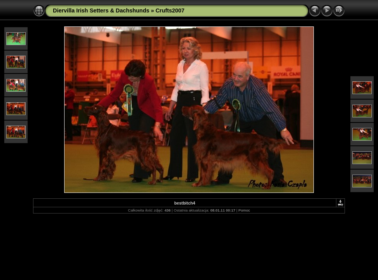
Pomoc (244, 210)
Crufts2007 (170, 10)
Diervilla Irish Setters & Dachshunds (101, 10)
